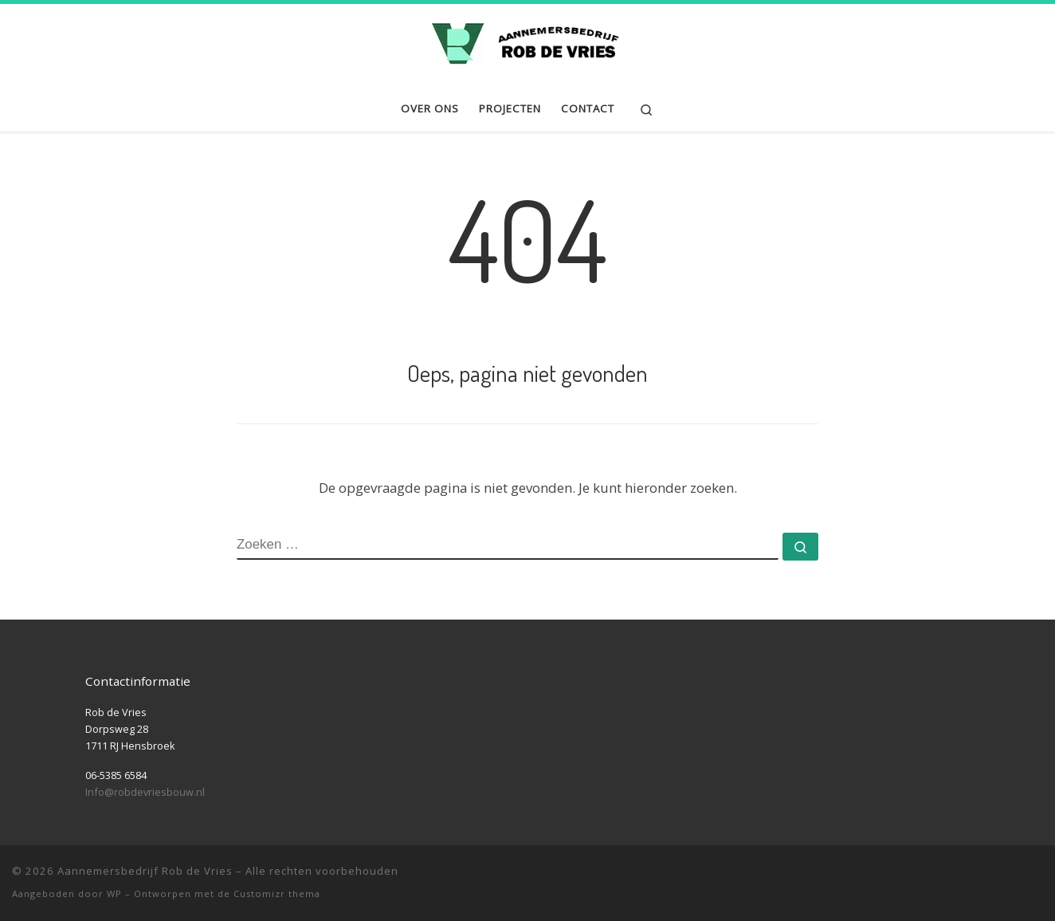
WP (114, 893)
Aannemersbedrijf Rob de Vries (145, 871)
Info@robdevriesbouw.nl (145, 792)
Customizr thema (276, 893)
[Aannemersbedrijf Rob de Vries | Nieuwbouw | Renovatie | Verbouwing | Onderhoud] (527, 41)
